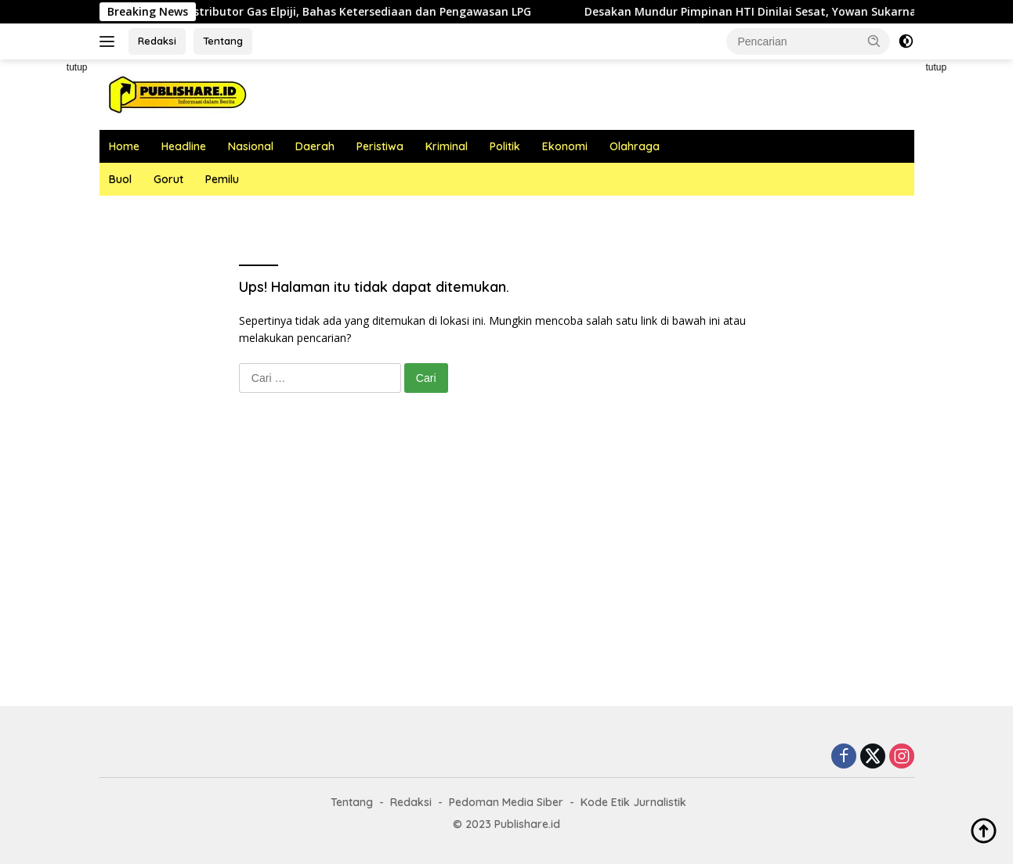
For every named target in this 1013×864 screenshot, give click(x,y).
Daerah (315, 146)
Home (124, 146)
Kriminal (446, 146)
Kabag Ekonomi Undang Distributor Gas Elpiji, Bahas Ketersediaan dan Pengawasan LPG (306, 12)
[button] (874, 40)
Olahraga (635, 146)
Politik (505, 146)
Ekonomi (565, 146)
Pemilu (222, 179)
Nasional (250, 146)
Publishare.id (527, 824)
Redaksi (157, 40)
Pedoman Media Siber (506, 802)
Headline (183, 146)
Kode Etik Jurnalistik (633, 802)
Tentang (223, 40)
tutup (77, 67)
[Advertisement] (506, 565)
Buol (120, 179)
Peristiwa (379, 146)
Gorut (168, 179)
